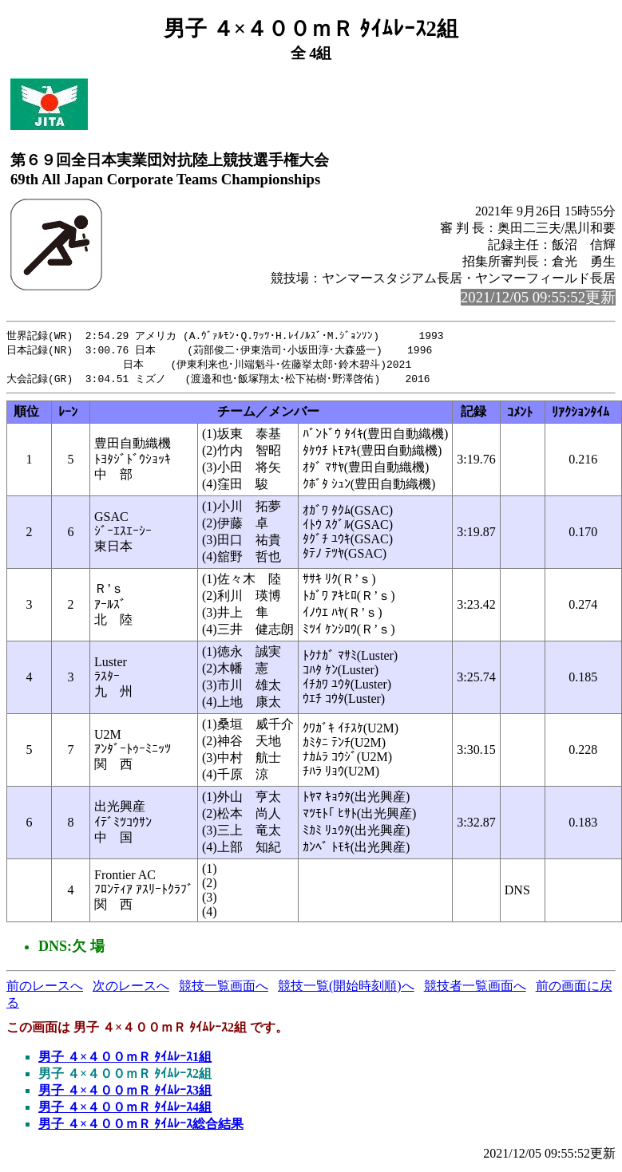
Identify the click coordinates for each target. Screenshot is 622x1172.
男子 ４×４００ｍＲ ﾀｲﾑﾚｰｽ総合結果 (141, 1127)
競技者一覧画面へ (475, 989)
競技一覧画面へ (223, 989)
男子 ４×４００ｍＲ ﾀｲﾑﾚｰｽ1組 (125, 1060)
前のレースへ (44, 989)
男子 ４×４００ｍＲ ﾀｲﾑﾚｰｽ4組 (125, 1110)
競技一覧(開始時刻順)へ (346, 989)
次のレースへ (131, 989)
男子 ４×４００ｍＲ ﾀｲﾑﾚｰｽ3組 (125, 1093)
